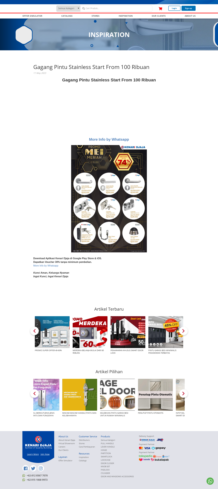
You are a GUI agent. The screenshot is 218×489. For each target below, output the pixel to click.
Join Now (45, 454)
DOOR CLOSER (107, 463)
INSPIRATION (126, 15)
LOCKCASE (105, 460)
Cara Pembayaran (87, 446)
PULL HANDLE (107, 443)
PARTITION (106, 453)
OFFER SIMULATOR (32, 15)
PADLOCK (105, 470)
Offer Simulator (65, 460)
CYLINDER (105, 473)
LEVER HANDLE (108, 446)
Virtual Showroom (66, 443)
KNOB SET (105, 466)
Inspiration (84, 457)
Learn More (33, 454)
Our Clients (63, 450)
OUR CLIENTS (159, 15)
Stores (82, 443)
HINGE (104, 450)
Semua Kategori (108, 440)
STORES (95, 15)
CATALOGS (67, 15)
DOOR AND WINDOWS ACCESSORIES (117, 476)
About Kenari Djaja (66, 440)
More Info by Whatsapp (109, 139)
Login (174, 8)
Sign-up (188, 8)
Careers (61, 446)
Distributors (84, 440)
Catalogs (83, 460)
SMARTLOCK (106, 456)
